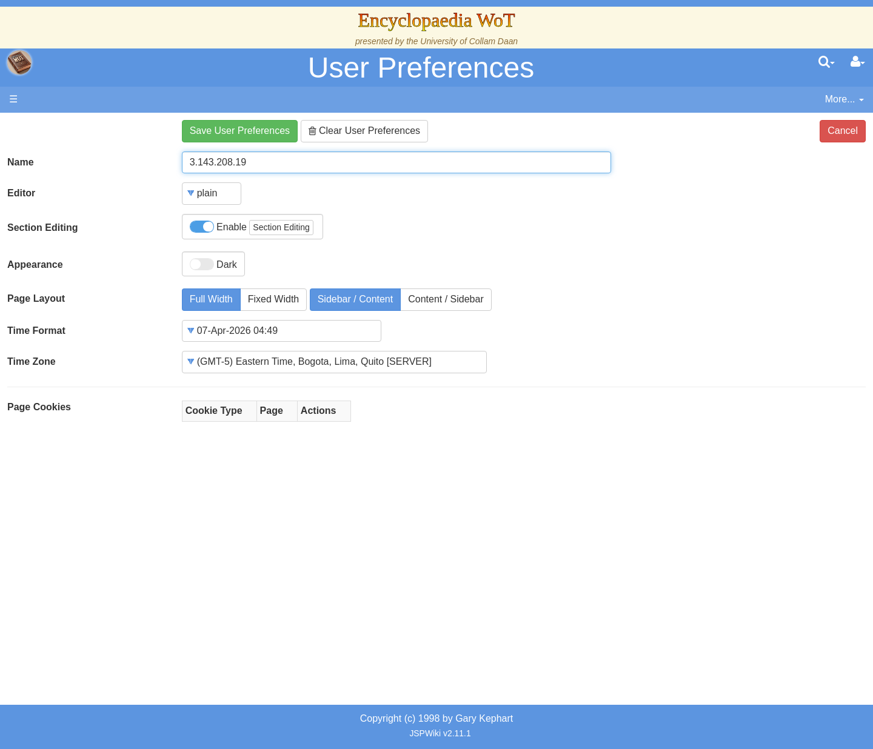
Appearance (35, 264)
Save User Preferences (240, 130)
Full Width (211, 299)
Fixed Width (273, 299)
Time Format (36, 330)
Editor (21, 193)
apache (19, 62)
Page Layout (36, 298)
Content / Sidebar (446, 299)
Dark (213, 264)
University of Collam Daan (469, 41)
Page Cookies (39, 407)
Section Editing (42, 227)
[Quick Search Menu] (827, 62)
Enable (251, 227)
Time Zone (31, 361)
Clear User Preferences (365, 130)
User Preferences (421, 68)
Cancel (843, 130)
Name (20, 162)
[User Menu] (858, 62)
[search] (827, 62)
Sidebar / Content (355, 299)
